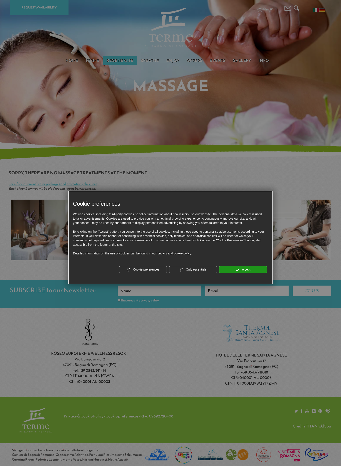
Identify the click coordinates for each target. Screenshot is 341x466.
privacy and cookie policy (174, 253)
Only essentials (193, 270)
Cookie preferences (143, 270)
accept (243, 270)
